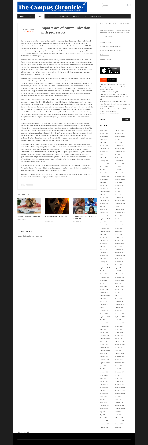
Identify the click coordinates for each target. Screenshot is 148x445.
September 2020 (120, 203)
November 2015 (104, 265)
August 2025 (103, 139)
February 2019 (104, 225)
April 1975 (118, 415)
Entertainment (63, 16)
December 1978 (104, 384)
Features (50, 16)
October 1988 (119, 360)
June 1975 (118, 412)
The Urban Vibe (104, 55)
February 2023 (119, 173)
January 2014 (104, 289)
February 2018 (104, 237)
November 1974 (104, 424)
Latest (103, 80)
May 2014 (102, 283)
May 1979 (117, 375)
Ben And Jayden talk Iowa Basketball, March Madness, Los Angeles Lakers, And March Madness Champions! (113, 86)
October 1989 (119, 347)
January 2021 (119, 197)
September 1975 (120, 409)
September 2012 (120, 304)
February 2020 (119, 210)
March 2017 (118, 246)
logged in (28, 236)
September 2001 (105, 317)
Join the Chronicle (79, 16)
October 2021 (119, 188)
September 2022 (120, 179)
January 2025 (119, 145)
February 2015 (119, 274)
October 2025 (104, 136)
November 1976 (119, 390)
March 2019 (118, 222)
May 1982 (102, 369)
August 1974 (118, 427)
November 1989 (104, 347)
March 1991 (118, 329)
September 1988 (105, 363)
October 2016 (104, 255)
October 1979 (104, 375)
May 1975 (102, 415)
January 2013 (119, 301)
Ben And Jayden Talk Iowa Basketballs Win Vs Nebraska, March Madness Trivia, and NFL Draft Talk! (114, 96)
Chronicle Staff (95, 16)
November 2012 (104, 304)
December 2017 (104, 240)
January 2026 (104, 133)
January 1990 (104, 344)
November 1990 (104, 335)
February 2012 (119, 308)
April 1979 (103, 378)
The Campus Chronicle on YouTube (110, 50)
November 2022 (119, 176)
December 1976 (104, 390)
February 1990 (119, 341)
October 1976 (104, 393)
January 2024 (119, 161)
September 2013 (105, 295)
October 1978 (104, 387)
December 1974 (119, 421)
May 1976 (102, 399)
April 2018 (103, 234)
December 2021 (119, 185)
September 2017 (120, 243)
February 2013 (104, 301)
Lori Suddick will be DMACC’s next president (113, 101)
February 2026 (119, 130)
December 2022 (104, 176)
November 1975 (119, 405)
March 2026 (103, 130)
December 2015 (119, 262)
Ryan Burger (30, 31)
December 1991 (119, 323)
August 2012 (103, 308)
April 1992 (118, 320)
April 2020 (118, 207)
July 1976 (117, 396)
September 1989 (105, 350)
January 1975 (104, 421)
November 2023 (119, 164)
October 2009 (104, 314)
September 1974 (105, 427)
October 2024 (104, 151)
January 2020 (104, 213)
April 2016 (103, 259)
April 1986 (103, 366)
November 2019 (104, 216)
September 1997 (120, 317)
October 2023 (104, 167)
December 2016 (104, 252)
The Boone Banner (105, 59)
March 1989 (103, 353)
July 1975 (102, 412)
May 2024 (117, 154)
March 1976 (103, 402)
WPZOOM (128, 442)
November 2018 (104, 228)
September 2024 (120, 151)
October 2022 (104, 179)
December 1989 (119, 344)
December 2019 (119, 213)
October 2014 (104, 280)
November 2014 (119, 277)
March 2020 (103, 210)
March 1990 (103, 341)
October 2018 (119, 228)
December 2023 (104, 164)
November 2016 (119, 252)
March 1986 (118, 366)
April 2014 (118, 283)
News (30, 16)
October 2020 (104, 203)
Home (22, 16)
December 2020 (104, 200)
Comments (111, 80)
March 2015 (103, 274)
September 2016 (120, 255)
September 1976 (120, 393)
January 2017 (119, 249)
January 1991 (119, 332)
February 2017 (104, 249)
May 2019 (117, 219)
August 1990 (118, 338)
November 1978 (119, 384)
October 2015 (119, 265)
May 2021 (117, 191)
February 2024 (104, 161)
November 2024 (119, 148)
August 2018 (118, 231)
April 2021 (103, 194)
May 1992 (102, 320)
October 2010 (119, 311)
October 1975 (104, 409)
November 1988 (104, 360)
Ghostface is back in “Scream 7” (56, 217)
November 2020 (119, 200)
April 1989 (118, 350)
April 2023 (118, 170)
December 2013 (119, 289)
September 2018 (105, 231)
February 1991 (104, 332)
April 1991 (103, 329)
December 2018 (119, 225)
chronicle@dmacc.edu (111, 36)
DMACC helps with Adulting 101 (28, 216)
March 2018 (118, 234)
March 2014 (103, 286)
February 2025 (104, 145)
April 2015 (118, 271)
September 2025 (120, 136)
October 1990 (119, 335)
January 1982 (104, 372)
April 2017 (103, 246)
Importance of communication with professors (65, 30)
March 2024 (118, 158)
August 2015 (118, 268)
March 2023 (103, 173)
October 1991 (119, 326)
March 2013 (118, 298)
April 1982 (118, 369)
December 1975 (104, 405)
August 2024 (103, 154)
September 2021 (105, 191)
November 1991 (104, 326)
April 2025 (103, 142)
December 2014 (104, 277)
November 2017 (119, 240)
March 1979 (118, 378)
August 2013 (118, 295)
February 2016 (104, 262)
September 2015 (105, 268)
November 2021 (104, 188)
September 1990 (105, 338)
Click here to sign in (23, 432)
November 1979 (119, 372)
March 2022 (118, 182)
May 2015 (102, 271)
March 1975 (103, 418)
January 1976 (119, 402)
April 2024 (103, 158)
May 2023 (102, 170)
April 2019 (103, 222)
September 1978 (120, 387)
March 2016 (118, 259)
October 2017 (104, 243)
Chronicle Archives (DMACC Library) (110, 46)
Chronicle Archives (105, 42)
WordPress (115, 442)
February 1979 (104, 381)
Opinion (39, 16)
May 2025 (117, 139)
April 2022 (103, 182)
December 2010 (104, 311)
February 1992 (104, 323)
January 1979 (119, 381)
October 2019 (119, 216)
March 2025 (118, 142)
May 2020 (102, 207)
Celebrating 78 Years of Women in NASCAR (84, 217)
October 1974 (119, 424)
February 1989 (119, 353)
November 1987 (119, 363)
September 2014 (120, 280)
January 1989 (104, 357)
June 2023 (118, 167)
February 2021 (104, 197)
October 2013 (119, 292)
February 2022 (104, 185)
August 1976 (103, 396)
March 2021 (118, 194)
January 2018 (119, 237)
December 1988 (119, 357)
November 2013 (104, 292)
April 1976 (118, 399)
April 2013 (103, 298)
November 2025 (119, 133)
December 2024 (104, 148)
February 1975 (119, 418)
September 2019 (105, 219)
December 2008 (119, 314)
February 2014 (119, 286)
